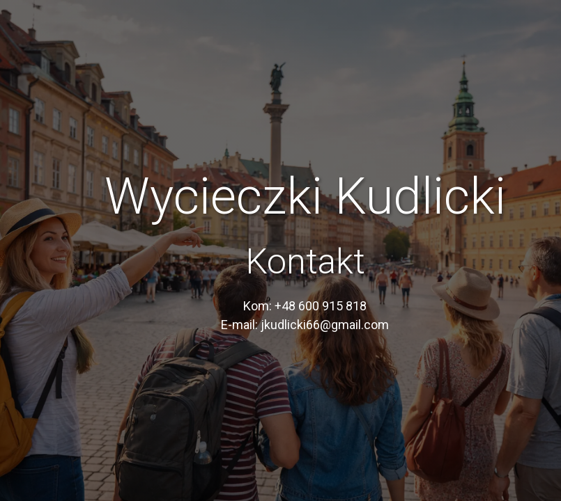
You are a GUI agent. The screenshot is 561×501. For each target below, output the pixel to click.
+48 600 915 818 (321, 306)
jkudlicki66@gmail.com (325, 324)
